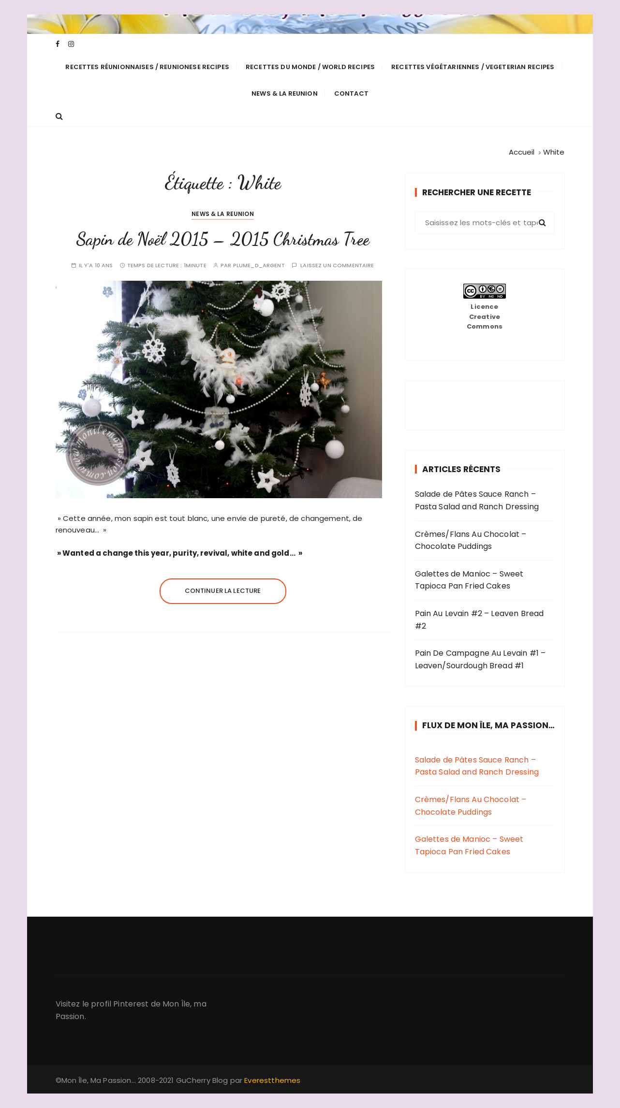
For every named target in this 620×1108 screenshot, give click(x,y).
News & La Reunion (284, 93)
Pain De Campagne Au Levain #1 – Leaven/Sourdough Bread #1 (480, 659)
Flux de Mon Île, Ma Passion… (488, 725)
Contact (351, 93)
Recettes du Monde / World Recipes (310, 67)
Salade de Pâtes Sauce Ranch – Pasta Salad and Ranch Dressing (477, 500)
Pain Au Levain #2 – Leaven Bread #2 (479, 620)
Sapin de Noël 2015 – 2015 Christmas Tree (222, 239)
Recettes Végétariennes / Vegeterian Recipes (472, 67)
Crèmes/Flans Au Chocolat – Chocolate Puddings (471, 540)
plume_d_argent (259, 265)
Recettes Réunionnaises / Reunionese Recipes (147, 67)
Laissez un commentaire (337, 265)
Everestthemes (272, 1080)
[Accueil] (522, 152)
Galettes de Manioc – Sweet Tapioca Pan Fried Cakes (469, 580)
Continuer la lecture (223, 590)
